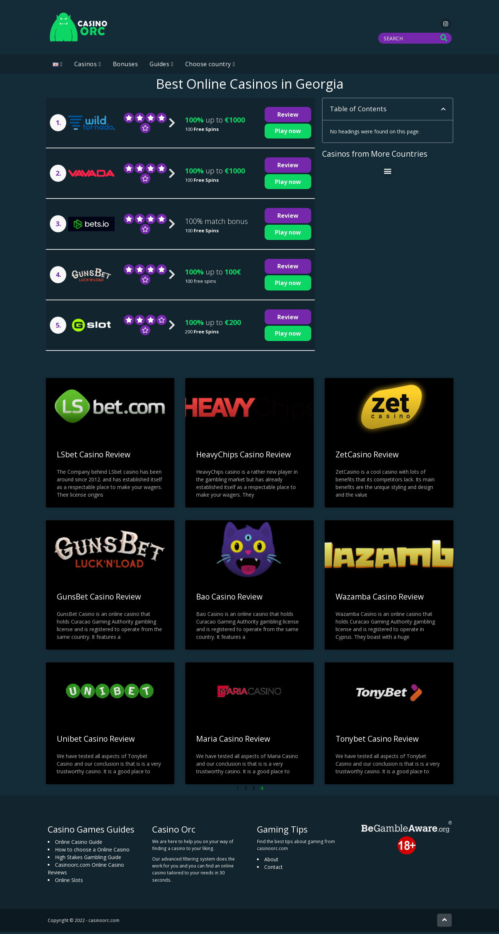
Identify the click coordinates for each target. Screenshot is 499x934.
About (271, 861)
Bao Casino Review (229, 599)
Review (287, 117)
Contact (273, 869)
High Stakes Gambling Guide (88, 858)
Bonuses (125, 66)
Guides (159, 66)
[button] (443, 111)
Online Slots (69, 881)
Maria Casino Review (233, 741)
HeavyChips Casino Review (243, 457)
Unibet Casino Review (96, 741)
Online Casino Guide (78, 843)
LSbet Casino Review (93, 457)
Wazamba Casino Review (380, 599)
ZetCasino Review (367, 457)
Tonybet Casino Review (377, 741)
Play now (288, 133)
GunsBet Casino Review (99, 599)
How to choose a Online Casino (92, 851)
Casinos (85, 66)
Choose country (208, 66)
